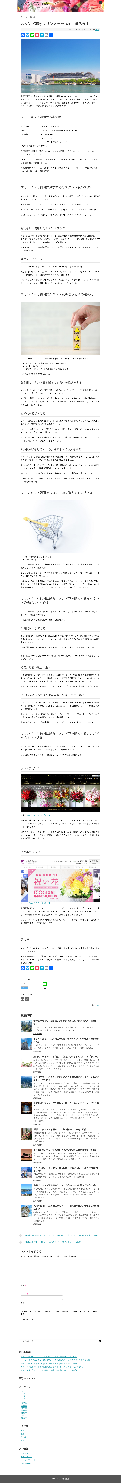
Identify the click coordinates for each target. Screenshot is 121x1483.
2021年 (24, 1413)
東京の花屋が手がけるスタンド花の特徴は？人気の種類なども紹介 (65, 1150)
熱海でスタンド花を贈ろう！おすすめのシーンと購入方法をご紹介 (65, 1185)
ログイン (24, 1453)
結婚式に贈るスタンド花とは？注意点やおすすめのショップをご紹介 (66, 1056)
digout (96, 1005)
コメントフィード (28, 1460)
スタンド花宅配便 (35, 4)
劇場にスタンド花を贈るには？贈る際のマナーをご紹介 (59, 1129)
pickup (23, 1431)
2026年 (24, 1391)
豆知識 (23, 1437)
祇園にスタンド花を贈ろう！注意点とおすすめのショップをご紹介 (50, 1242)
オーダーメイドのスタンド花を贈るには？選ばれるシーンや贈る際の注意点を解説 (55, 1360)
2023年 (24, 1408)
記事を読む (37, 1034)
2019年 (24, 1418)
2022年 (24, 1411)
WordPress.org (27, 1463)
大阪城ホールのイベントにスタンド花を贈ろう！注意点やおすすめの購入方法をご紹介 (58, 1236)
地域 (97, 30)
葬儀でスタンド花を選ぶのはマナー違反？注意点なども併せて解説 (49, 1364)
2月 (24, 1396)
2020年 (24, 1416)
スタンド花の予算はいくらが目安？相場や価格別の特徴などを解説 (49, 1370)
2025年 (24, 1403)
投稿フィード (26, 1457)
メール (25, 1294)
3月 (24, 1394)
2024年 (24, 1406)
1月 (24, 1399)
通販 (22, 1441)
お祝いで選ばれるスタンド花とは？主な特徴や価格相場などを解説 (49, 1357)
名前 (24, 1285)
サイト (23, 1303)
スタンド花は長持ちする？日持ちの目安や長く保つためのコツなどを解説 (52, 1367)
